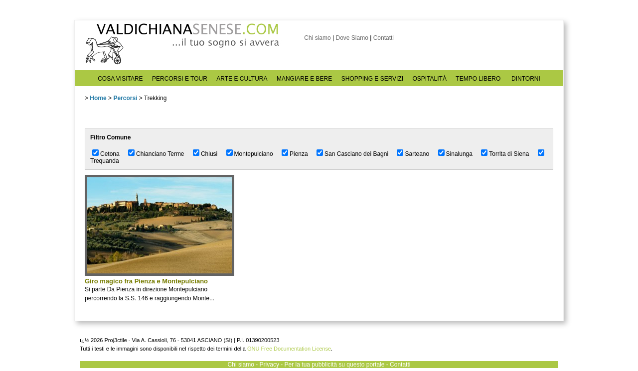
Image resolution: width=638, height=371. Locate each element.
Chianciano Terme (160, 153)
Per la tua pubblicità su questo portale (335, 364)
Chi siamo (317, 37)
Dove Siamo (351, 37)
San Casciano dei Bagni (356, 153)
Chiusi (209, 153)
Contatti (383, 37)
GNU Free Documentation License (289, 349)
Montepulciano (253, 153)
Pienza (299, 153)
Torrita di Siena (509, 153)
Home (98, 98)
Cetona (110, 153)
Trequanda (104, 160)
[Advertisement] (314, 244)
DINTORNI (525, 78)
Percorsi (125, 98)
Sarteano (417, 153)
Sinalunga (459, 153)
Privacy (269, 364)
